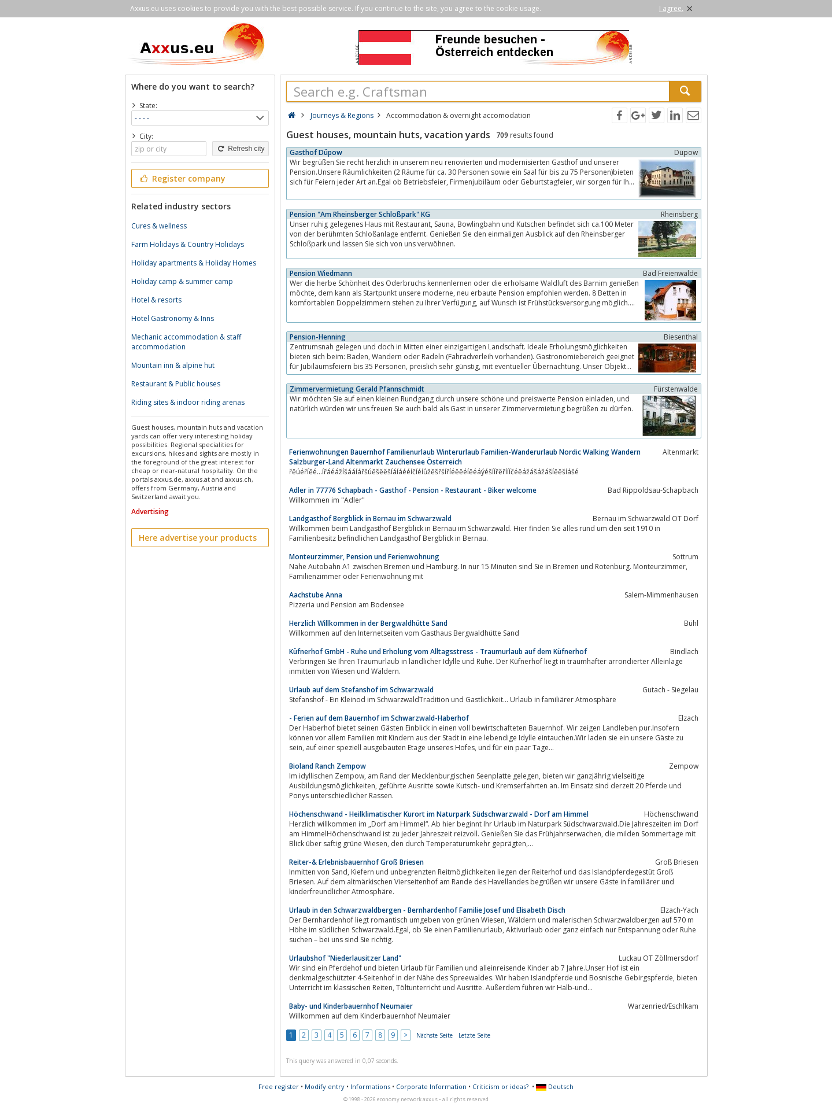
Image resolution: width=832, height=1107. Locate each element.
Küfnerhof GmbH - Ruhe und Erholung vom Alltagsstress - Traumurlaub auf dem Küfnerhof (438, 651)
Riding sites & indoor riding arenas (188, 402)
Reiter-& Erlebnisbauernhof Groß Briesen (356, 862)
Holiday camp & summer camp (182, 281)
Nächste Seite (434, 1035)
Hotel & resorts (156, 300)
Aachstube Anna (315, 595)
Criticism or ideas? (500, 1086)
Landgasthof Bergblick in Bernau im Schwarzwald (370, 518)
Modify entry (325, 1086)
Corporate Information (431, 1086)
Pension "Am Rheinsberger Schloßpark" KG (360, 214)
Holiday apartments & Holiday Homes (193, 263)
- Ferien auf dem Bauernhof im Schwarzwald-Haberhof (379, 718)
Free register (278, 1086)
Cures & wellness (159, 226)
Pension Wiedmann (321, 273)
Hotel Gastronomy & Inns (172, 318)
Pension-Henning (318, 337)
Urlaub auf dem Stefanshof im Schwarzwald (361, 690)
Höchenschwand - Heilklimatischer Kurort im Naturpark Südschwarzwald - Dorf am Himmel (439, 814)
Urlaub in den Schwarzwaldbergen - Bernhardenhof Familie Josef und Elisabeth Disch (427, 910)
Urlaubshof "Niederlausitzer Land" (345, 958)
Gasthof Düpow (316, 152)
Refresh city (240, 149)
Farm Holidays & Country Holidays (187, 244)
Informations (370, 1086)
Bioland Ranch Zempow (327, 766)
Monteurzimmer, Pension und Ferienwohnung (364, 557)
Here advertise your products (198, 537)
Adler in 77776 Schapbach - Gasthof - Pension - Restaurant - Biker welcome (413, 490)
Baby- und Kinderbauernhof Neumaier (351, 1006)
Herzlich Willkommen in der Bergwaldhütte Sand (368, 623)
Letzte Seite (474, 1035)
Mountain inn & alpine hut (173, 365)
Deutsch (555, 1086)
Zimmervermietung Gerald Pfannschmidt (357, 389)
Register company (182, 178)
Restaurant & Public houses (175, 384)
